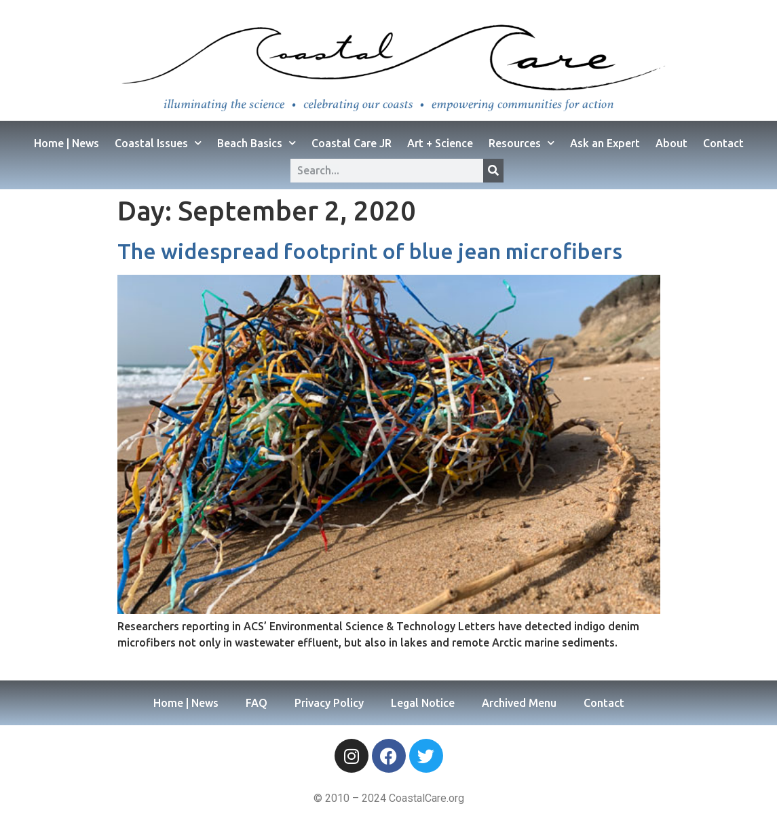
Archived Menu (519, 703)
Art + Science (440, 143)
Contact (723, 143)
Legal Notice (423, 703)
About (671, 143)
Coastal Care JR (351, 143)
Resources (521, 142)
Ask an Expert (605, 143)
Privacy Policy (329, 703)
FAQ (256, 703)
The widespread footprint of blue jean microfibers (369, 251)
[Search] (493, 170)
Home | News (66, 143)
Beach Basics (256, 142)
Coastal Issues (158, 142)
